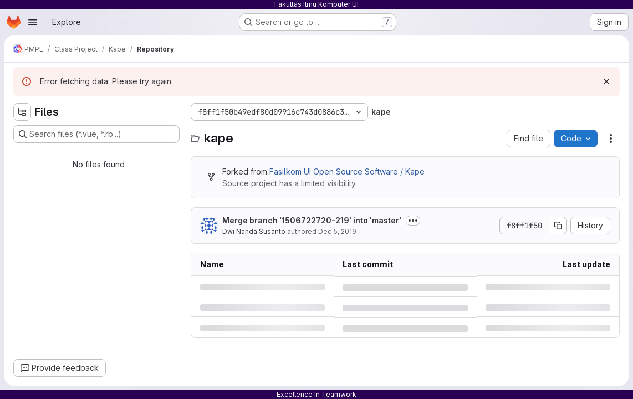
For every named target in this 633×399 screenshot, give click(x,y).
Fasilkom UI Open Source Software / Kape (347, 171)
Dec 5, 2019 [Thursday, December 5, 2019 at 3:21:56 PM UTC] (337, 231)
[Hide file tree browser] (22, 112)
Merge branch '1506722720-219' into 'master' (311, 220)
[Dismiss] (606, 81)
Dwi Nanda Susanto (253, 231)
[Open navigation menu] (33, 22)
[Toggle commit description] (413, 221)
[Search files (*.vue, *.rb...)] (96, 134)
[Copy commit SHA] (558, 225)
